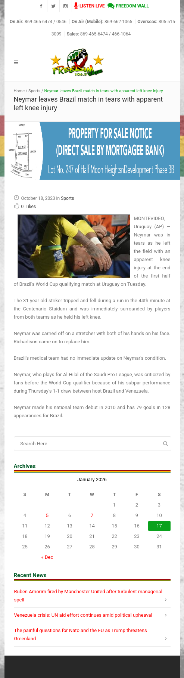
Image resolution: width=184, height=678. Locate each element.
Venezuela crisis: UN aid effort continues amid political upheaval (83, 615)
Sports (34, 91)
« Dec (47, 557)
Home (19, 91)
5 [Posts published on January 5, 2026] (47, 515)
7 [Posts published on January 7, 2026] (92, 515)
